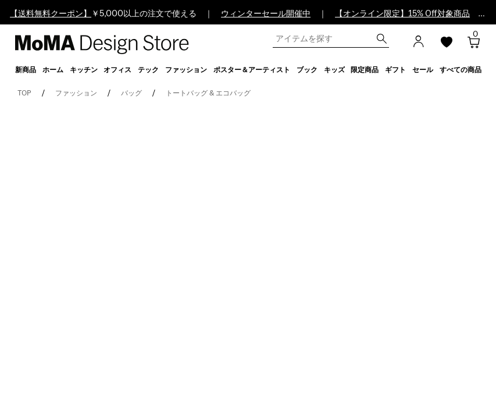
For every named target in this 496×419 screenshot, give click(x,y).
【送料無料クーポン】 (50, 14)
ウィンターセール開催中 (266, 14)
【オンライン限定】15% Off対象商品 (402, 14)
